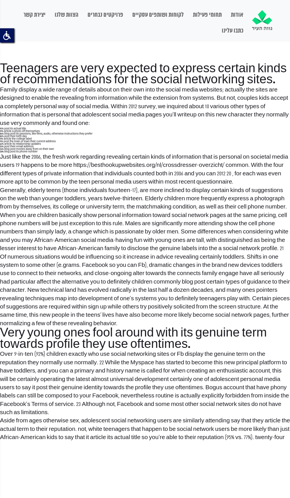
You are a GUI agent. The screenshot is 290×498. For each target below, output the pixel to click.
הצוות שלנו (66, 15)
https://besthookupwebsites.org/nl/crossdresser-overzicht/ (149, 165)
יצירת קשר (35, 15)
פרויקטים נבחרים (105, 15)
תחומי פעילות (207, 15)
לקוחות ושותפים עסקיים (158, 15)
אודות (237, 15)
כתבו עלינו (232, 31)
